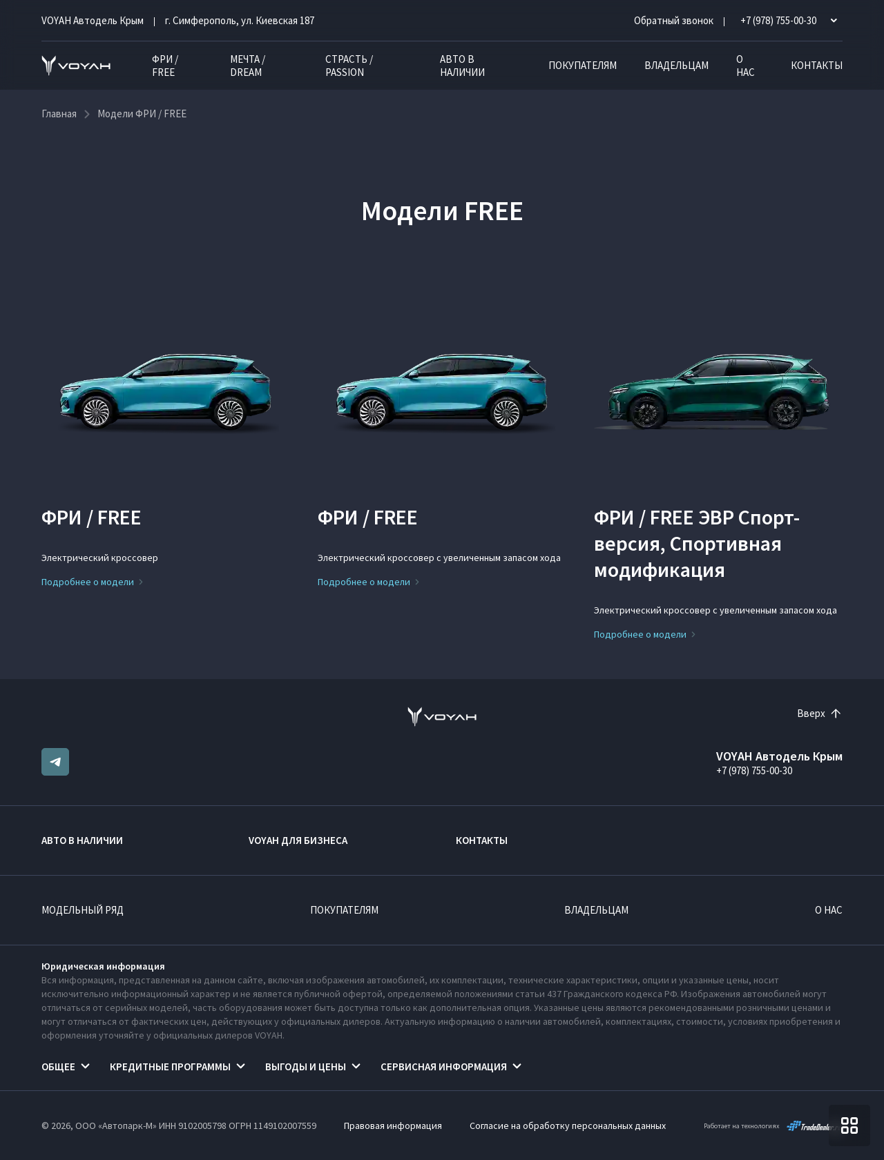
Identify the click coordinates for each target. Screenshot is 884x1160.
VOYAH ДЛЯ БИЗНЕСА (298, 840)
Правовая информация (393, 1125)
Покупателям (582, 65)
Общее (58, 1066)
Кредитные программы (170, 1066)
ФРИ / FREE (165, 65)
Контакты (817, 65)
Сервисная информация (444, 1066)
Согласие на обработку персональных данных (568, 1125)
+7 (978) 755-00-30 (754, 770)
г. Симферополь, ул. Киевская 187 (239, 20)
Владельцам (676, 65)
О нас (745, 65)
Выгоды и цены (305, 1066)
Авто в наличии (462, 65)
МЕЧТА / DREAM (247, 65)
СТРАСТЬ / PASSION (349, 65)
